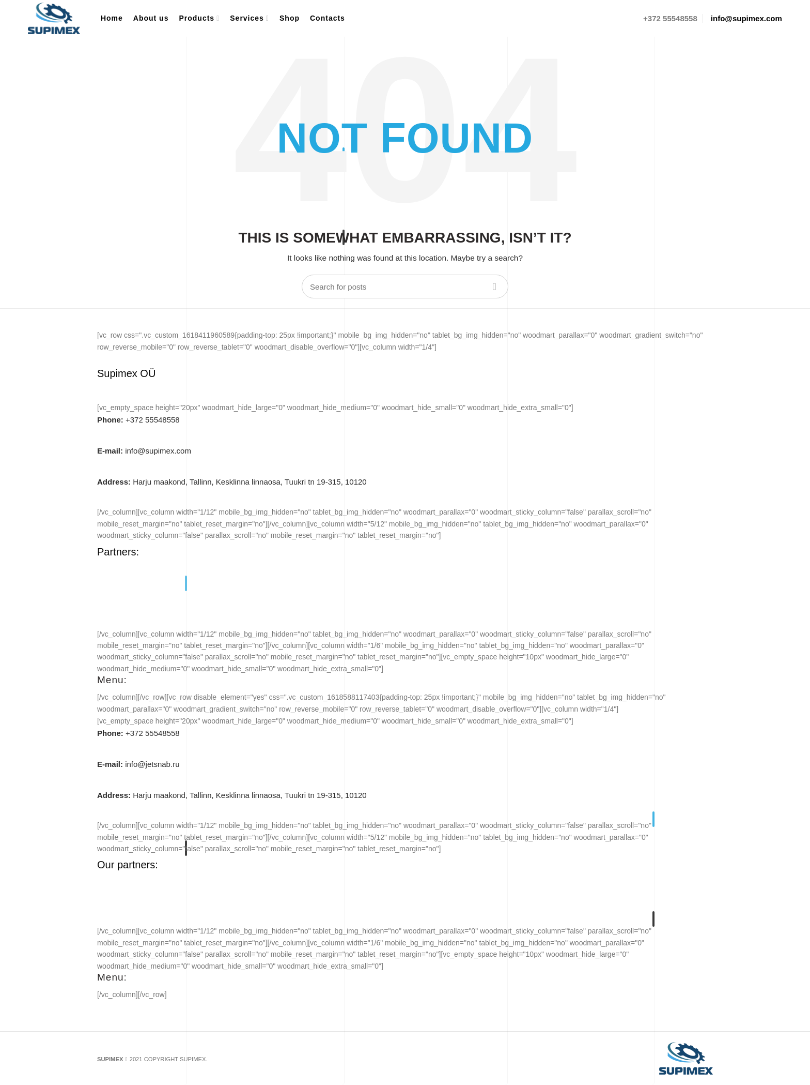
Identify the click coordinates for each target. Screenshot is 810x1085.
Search (494, 286)
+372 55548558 (138, 419)
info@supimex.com (144, 450)
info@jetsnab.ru (138, 764)
